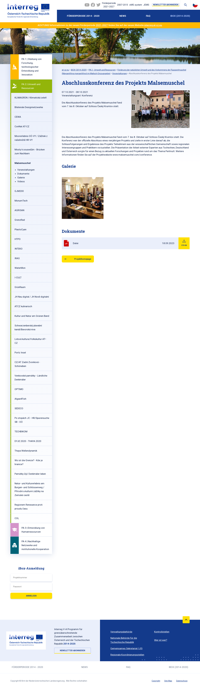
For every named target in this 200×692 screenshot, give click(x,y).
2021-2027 (102, 25)
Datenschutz (182, 681)
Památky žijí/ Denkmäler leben (30, 473)
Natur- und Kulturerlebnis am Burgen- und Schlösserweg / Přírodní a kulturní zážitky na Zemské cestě (29, 489)
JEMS (146, 4)
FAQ (148, 15)
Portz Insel (20, 352)
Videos (21, 181)
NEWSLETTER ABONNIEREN (165, 5)
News (122, 15)
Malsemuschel (23, 163)
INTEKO (18, 248)
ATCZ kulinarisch (23, 306)
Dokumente (23, 173)
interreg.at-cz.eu (153, 25)
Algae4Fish (20, 398)
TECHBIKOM (21, 431)
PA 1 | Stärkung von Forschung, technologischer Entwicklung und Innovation (32, 67)
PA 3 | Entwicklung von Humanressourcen (33, 529)
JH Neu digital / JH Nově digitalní (32, 296)
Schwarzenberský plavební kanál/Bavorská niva (28, 327)
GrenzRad (20, 219)
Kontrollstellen (161, 631)
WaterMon (20, 267)
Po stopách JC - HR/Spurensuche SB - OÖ (32, 420)
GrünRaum (20, 287)
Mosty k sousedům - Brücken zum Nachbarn (30, 151)
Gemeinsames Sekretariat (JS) (126, 648)
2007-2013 (122, 4)
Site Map (168, 681)
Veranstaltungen (26, 169)
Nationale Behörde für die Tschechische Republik (123, 640)
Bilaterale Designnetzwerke (29, 107)
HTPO (18, 239)
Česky (195, 5)
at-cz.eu (65, 70)
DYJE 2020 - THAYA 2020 (28, 441)
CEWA (18, 116)
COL (17, 518)
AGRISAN (19, 210)
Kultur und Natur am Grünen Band (32, 316)
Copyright (156, 681)
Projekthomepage (82, 259)
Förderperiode (109, 5)
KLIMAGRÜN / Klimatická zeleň (31, 97)
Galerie (21, 177)
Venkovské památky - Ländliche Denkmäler (31, 377)
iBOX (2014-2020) (180, 15)
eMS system (135, 4)
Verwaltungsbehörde (121, 631)
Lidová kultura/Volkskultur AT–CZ (30, 341)
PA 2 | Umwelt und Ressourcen (31, 86)
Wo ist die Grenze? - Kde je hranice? (29, 462)
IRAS (17, 258)
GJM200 (19, 191)
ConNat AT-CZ (22, 126)
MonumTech (21, 200)
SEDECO (19, 408)
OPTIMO (19, 389)
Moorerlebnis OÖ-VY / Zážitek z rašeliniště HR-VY (31, 138)
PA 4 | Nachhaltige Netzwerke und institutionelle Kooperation (35, 545)
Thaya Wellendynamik (26, 450)
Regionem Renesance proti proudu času (28, 506)
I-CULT (18, 277)
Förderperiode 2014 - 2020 (83, 15)
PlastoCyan (20, 229)
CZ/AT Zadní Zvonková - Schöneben (27, 364)
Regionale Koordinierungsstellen (127, 654)
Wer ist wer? (160, 640)
